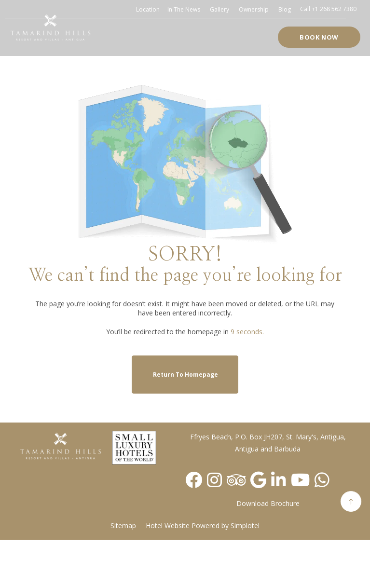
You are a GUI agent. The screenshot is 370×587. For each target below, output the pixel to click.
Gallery (219, 9)
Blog (284, 9)
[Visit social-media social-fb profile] (193, 479)
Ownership (254, 9)
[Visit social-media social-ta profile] (236, 479)
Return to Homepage (185, 374)
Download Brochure (268, 503)
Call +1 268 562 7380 (328, 9)
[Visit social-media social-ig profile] (214, 479)
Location (148, 9)
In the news (183, 9)
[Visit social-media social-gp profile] (258, 479)
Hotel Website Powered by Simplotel (203, 525)
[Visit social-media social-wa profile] (322, 479)
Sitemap (123, 525)
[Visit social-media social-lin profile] (278, 479)
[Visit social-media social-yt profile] (300, 479)
